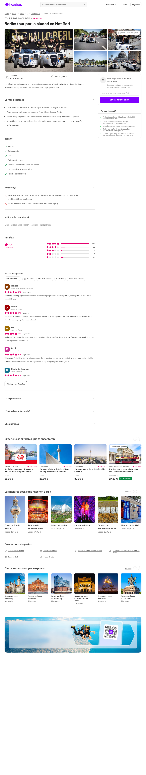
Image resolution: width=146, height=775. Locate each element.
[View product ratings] (37, 18)
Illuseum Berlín (82, 525)
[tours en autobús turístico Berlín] (88, 550)
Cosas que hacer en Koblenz (128, 597)
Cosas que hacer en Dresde (35, 597)
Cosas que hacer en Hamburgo (58, 597)
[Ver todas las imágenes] (128, 33)
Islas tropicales (59, 525)
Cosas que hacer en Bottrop (105, 597)
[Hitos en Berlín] (46, 557)
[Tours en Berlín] (12, 557)
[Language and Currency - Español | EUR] (111, 4)
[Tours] (22, 13)
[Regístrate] (135, 4)
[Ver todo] (128, 491)
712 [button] (40, 18)
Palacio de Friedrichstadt (35, 527)
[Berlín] (14, 13)
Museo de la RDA (130, 525)
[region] (73, 462)
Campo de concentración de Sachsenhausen (107, 527)
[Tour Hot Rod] (35, 13)
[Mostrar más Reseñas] (16, 384)
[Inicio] (7, 13)
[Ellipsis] (27, 14)
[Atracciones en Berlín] (14, 550)
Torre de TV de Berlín (12, 527)
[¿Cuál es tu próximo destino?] (63, 4)
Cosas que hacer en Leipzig (12, 597)
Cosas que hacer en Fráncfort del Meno (81, 598)
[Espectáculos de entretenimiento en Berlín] (125, 551)
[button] (123, 4)
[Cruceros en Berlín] (48, 550)
